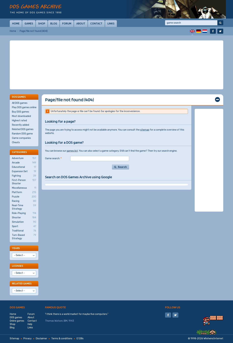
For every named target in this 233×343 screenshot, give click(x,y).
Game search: (53, 158)
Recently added (20, 124)
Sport (24, 226)
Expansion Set (24, 171)
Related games (21, 283)
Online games (17, 320)
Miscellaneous (24, 188)
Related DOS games (22, 129)
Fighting (24, 176)
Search (122, 167)
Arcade (24, 162)
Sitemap (14, 338)
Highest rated (19, 120)
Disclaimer (41, 338)
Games (29, 23)
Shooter (24, 217)
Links (110, 23)
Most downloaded (21, 116)
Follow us (172, 307)
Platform (24, 192)
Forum (66, 23)
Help (30, 324)
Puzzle (24, 196)
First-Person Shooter (24, 182)
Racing (24, 201)
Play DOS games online (24, 107)
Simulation (24, 222)
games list (72, 150)
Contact (96, 23)
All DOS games (19, 103)
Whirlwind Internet (213, 338)
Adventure (24, 158)
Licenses (17, 265)
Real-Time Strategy (24, 207)
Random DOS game (22, 133)
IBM (65, 320)
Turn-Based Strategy (24, 236)
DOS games (17, 307)
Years (16, 248)
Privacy (27, 338)
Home (16, 23)
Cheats (16, 142)
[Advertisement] (116, 64)
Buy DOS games (20, 111)
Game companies (21, 138)
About (80, 23)
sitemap (144, 129)
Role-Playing (24, 213)
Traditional (24, 230)
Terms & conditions (61, 338)
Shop (41, 23)
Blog (53, 23)
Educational (24, 167)
